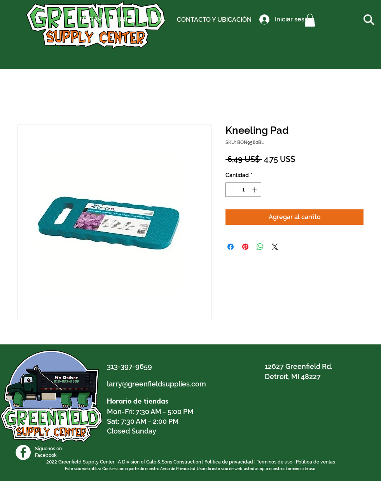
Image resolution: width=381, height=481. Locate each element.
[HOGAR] (91, 19)
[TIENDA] (154, 19)
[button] (309, 20)
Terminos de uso (274, 462)
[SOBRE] (119, 19)
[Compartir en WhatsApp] (260, 246)
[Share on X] (275, 246)
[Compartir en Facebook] (230, 246)
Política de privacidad (228, 462)
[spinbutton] (243, 190)
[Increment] (255, 190)
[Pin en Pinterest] (245, 246)
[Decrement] (231, 190)
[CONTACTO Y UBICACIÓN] (214, 19)
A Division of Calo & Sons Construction (159, 462)
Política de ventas (315, 462)
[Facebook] (23, 452)
